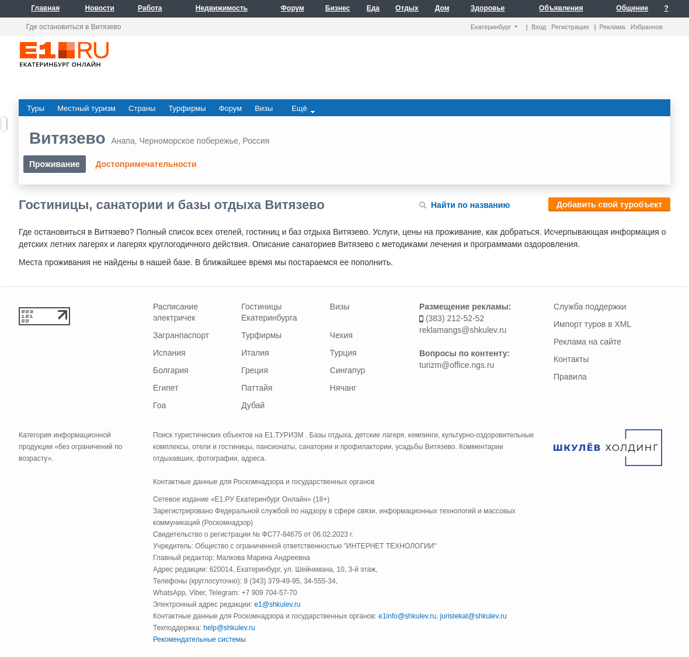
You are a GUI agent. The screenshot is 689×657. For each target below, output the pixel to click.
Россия (256, 140)
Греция (254, 370)
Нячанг (343, 387)
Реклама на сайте (587, 341)
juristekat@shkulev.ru (473, 616)
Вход (538, 26)
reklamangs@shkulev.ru (462, 330)
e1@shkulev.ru (277, 604)
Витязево (67, 138)
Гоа (159, 405)
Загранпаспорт (181, 335)
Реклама (612, 26)
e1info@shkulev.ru (407, 616)
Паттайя (256, 387)
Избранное (647, 26)
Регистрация (570, 26)
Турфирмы (261, 335)
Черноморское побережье (188, 140)
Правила (570, 376)
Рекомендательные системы (199, 639)
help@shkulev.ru (229, 628)
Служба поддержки (590, 306)
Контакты (571, 359)
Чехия (341, 335)
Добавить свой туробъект (609, 204)
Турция (343, 352)
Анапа (122, 140)
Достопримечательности (145, 164)
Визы (340, 306)
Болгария (171, 370)
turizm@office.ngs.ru (456, 365)
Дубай (253, 405)
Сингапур (347, 370)
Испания (169, 352)
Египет (166, 387)
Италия (255, 352)
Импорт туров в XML (592, 324)
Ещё (303, 108)
